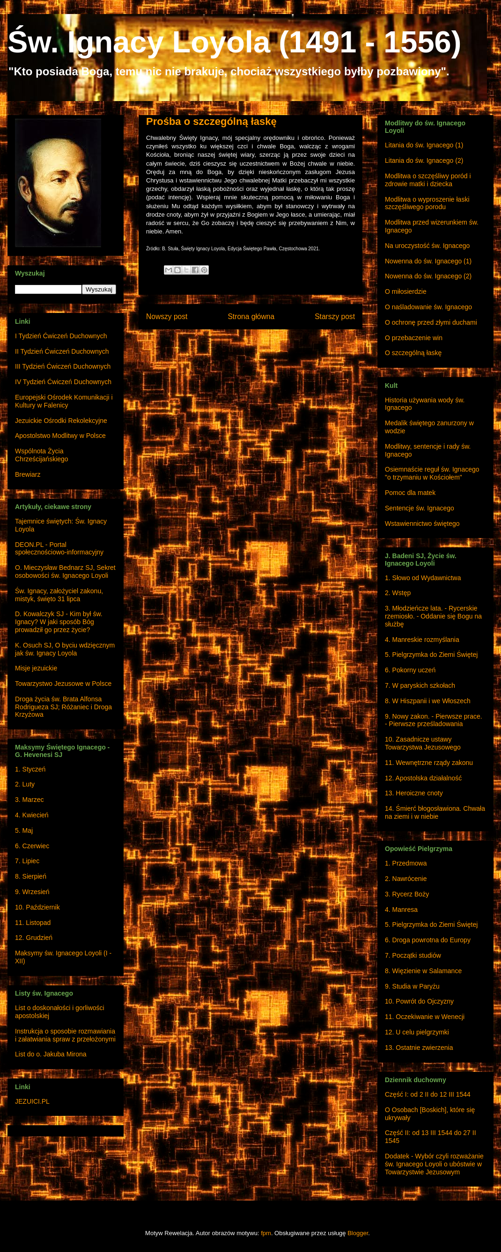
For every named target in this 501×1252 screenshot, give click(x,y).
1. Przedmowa (406, 863)
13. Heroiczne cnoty (414, 793)
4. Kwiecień (32, 815)
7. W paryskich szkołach (420, 685)
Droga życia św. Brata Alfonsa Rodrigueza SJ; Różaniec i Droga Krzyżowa (63, 707)
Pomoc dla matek (410, 492)
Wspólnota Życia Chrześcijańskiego (41, 455)
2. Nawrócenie (406, 878)
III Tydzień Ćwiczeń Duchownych (63, 366)
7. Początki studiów (413, 955)
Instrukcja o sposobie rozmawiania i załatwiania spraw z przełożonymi (65, 1035)
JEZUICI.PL (32, 1101)
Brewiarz (27, 474)
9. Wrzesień (32, 891)
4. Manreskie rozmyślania (422, 639)
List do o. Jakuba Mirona (51, 1054)
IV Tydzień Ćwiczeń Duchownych (63, 382)
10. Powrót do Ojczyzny (419, 1001)
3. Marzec (29, 799)
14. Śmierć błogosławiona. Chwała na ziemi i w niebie (435, 812)
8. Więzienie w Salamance (423, 971)
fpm (266, 1233)
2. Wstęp (398, 593)
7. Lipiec (27, 861)
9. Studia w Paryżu (412, 986)
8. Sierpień (30, 876)
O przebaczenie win (413, 338)
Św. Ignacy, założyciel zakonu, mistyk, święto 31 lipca (59, 595)
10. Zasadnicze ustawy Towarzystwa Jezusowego (423, 743)
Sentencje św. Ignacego (419, 508)
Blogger (357, 1233)
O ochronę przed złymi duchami (431, 322)
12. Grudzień (33, 937)
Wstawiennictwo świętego (422, 523)
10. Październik (37, 907)
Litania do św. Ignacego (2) (424, 160)
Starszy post (335, 316)
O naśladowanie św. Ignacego (428, 307)
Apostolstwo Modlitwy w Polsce (60, 435)
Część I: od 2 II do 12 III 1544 (428, 1094)
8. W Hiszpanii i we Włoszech (428, 701)
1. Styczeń (30, 769)
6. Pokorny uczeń (410, 670)
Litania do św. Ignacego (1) (424, 145)
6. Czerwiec (32, 846)
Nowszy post (166, 316)
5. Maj (24, 830)
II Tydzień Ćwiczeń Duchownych (62, 351)
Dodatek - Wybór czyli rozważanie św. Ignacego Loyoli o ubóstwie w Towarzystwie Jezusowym (434, 1164)
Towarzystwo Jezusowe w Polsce (63, 683)
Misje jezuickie (36, 668)
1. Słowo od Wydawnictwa (423, 578)
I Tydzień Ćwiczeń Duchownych (61, 336)
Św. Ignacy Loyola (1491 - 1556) (234, 42)
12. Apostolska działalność (423, 778)
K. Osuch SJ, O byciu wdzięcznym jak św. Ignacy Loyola (65, 649)
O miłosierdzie (406, 291)
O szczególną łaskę (413, 353)
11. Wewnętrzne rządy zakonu (429, 762)
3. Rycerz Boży (407, 894)
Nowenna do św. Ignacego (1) (428, 261)
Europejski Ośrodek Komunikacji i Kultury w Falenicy (64, 401)
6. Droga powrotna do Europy (428, 940)
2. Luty (25, 784)
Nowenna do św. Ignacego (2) (428, 276)
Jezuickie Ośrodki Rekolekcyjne (61, 420)
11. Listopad (33, 922)
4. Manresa (401, 909)
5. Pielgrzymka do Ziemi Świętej (431, 654)
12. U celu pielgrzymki (417, 1032)
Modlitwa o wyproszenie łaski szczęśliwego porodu (427, 203)
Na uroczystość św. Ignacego (427, 245)
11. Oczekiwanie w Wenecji (424, 1016)
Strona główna (251, 316)
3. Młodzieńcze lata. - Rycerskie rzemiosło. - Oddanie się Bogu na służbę (433, 616)
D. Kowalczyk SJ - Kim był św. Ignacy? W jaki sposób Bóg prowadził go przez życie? (59, 621)
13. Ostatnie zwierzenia (419, 1047)
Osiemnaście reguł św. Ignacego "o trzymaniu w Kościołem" (432, 473)
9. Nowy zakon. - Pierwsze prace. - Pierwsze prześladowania (433, 720)
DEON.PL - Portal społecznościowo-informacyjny (59, 548)
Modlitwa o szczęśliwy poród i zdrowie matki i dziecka (428, 180)
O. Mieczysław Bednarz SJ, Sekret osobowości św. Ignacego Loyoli (65, 571)
